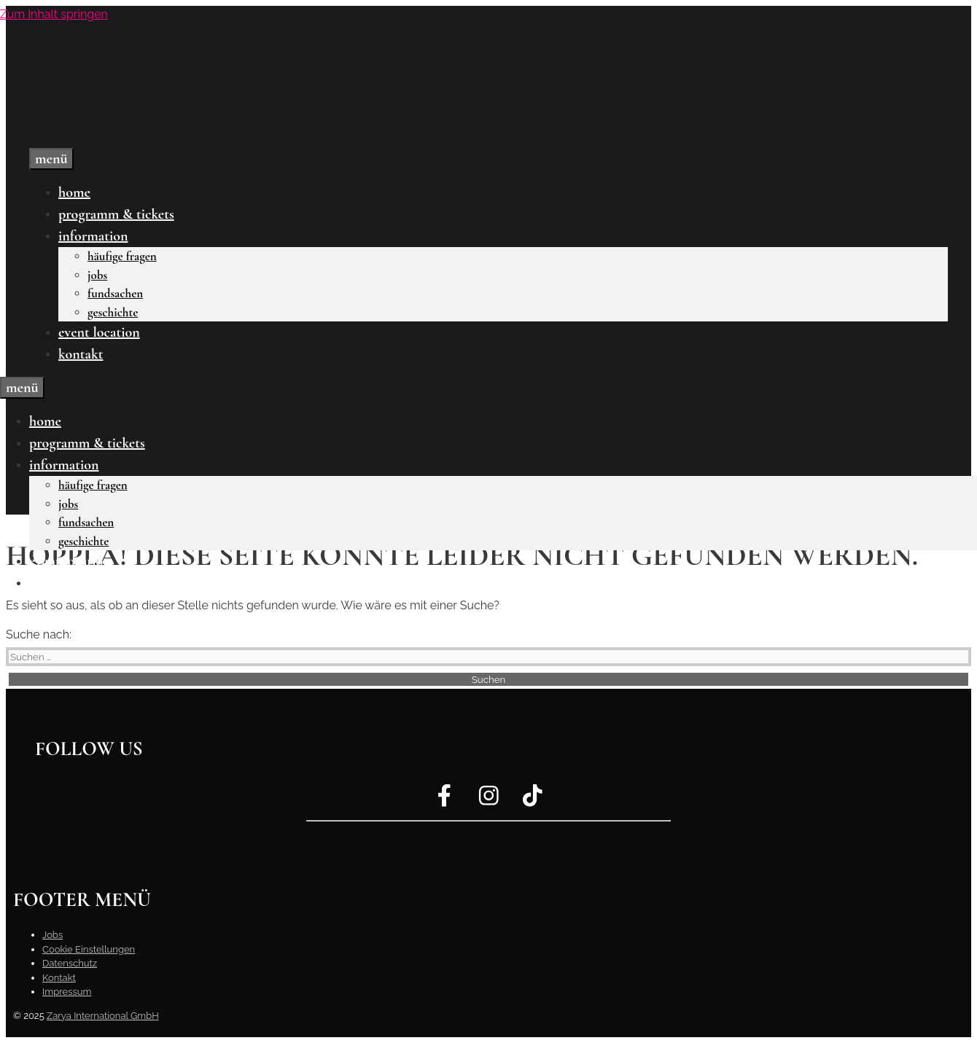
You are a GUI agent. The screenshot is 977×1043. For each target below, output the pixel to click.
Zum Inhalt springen (54, 14)
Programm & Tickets (116, 214)
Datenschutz (69, 963)
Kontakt (80, 354)
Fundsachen (115, 293)
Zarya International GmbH (103, 1015)
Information (93, 236)
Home (74, 192)
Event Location (99, 332)
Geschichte (112, 312)
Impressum (66, 991)
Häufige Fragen (122, 256)
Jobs (97, 275)
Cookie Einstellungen (88, 949)
